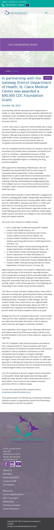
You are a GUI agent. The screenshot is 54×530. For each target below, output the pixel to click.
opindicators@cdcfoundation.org (17, 392)
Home (8, 71)
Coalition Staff (9, 481)
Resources (7, 490)
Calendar (23, 2)
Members (7, 473)
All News (48, 78)
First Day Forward (11, 505)
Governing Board (11, 477)
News (4, 2)
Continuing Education (13, 494)
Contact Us (13, 2)
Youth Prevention (11, 508)
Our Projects (9, 484)
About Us (7, 470)
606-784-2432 (9, 5)
